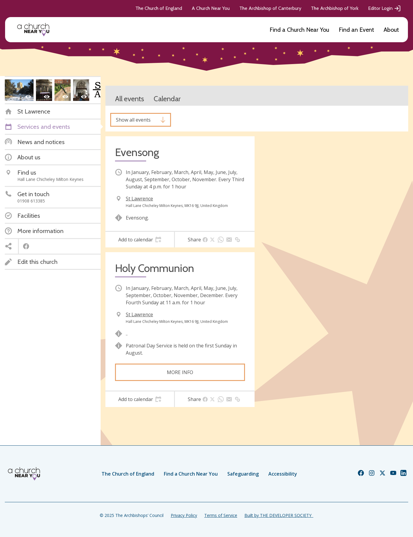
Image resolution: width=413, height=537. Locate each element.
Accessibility (282, 474)
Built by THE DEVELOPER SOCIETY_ (278, 515)
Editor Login (384, 8)
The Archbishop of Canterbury (270, 8)
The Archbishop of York (334, 8)
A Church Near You (211, 8)
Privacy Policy (184, 515)
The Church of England (158, 8)
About (391, 29)
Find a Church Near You (299, 29)
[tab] (139, 239)
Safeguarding (243, 474)
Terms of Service (220, 515)
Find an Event (356, 29)
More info (180, 372)
